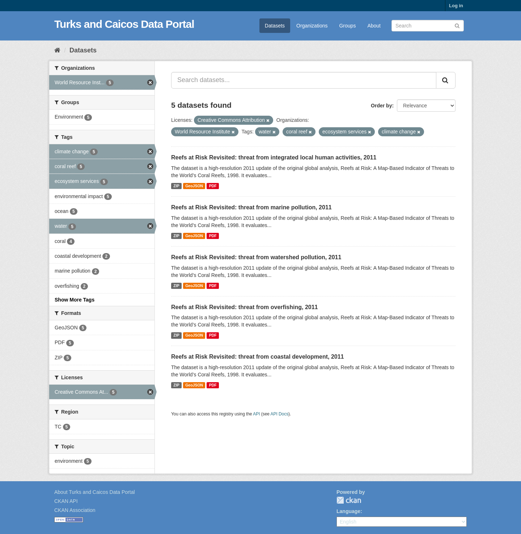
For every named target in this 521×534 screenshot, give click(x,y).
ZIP (176, 186)
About (374, 26)
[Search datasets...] (303, 80)
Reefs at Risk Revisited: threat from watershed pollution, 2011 (256, 257)
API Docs (280, 413)
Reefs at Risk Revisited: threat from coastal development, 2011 (257, 357)
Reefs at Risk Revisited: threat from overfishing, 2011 (244, 307)
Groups (347, 26)
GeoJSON (194, 186)
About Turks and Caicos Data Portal (94, 492)
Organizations (311, 26)
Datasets (275, 26)
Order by (381, 105)
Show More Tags (74, 300)
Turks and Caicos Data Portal (124, 24)
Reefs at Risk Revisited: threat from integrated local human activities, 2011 (273, 157)
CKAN (348, 500)
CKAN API (66, 501)
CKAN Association (75, 510)
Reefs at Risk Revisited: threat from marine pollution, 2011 (251, 207)
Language (348, 511)
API (256, 413)
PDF (213, 186)
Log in (456, 5)
